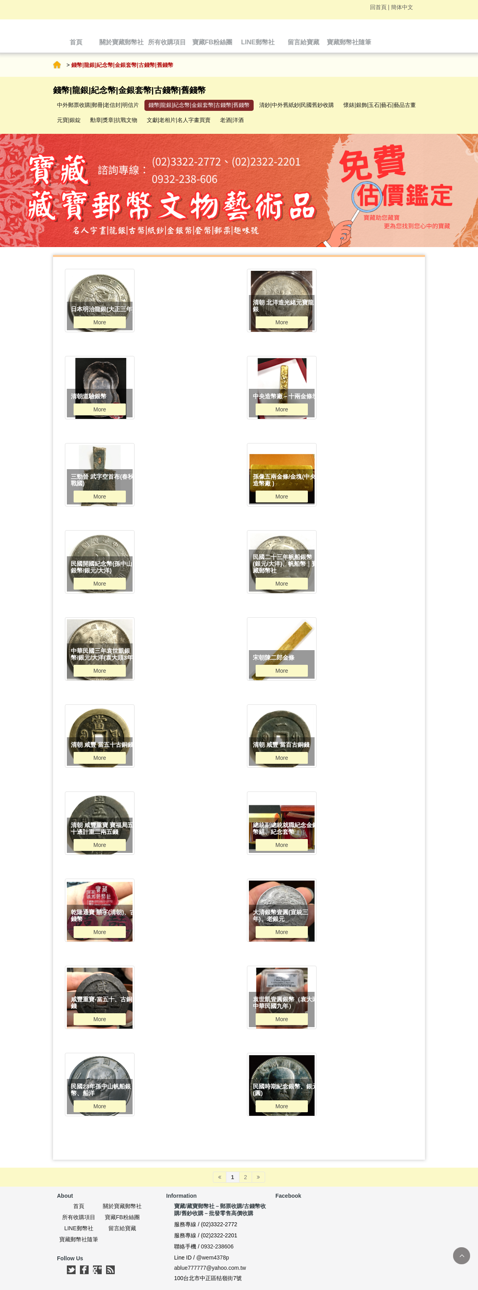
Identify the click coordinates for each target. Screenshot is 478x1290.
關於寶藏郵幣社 (122, 1206)
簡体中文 (402, 7)
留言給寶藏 (122, 1228)
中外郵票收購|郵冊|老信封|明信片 (98, 105)
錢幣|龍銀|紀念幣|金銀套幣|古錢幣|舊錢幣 (199, 105)
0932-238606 (217, 1246)
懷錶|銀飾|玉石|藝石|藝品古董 (379, 105)
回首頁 (378, 7)
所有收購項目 (78, 1217)
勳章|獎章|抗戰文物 (113, 120)
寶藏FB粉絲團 (122, 1217)
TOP (461, 1255)
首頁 (57, 65)
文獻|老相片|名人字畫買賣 (179, 120)
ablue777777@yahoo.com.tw (210, 1268)
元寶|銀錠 (69, 120)
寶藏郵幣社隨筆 (78, 1239)
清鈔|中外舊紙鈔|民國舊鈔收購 (296, 105)
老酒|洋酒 (232, 120)
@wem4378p (212, 1257)
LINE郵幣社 (78, 1228)
